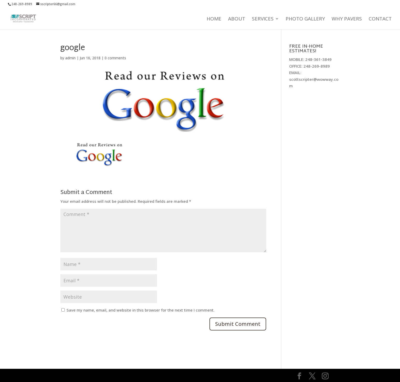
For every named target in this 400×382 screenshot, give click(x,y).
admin (70, 57)
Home (214, 19)
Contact (380, 19)
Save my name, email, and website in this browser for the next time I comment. (141, 310)
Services (263, 19)
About (236, 19)
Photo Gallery (305, 19)
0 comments (115, 57)
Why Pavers (347, 19)
